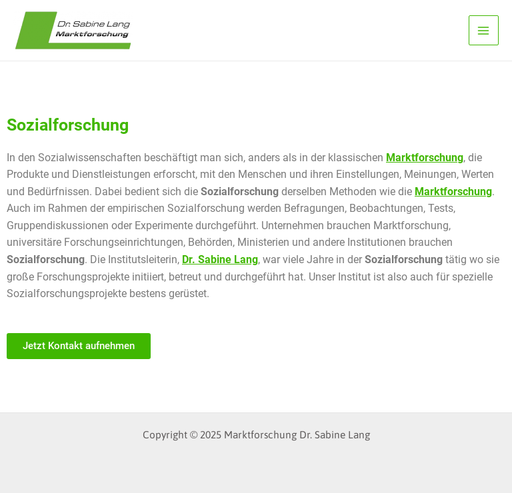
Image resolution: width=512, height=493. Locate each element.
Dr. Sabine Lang (220, 260)
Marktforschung (424, 158)
